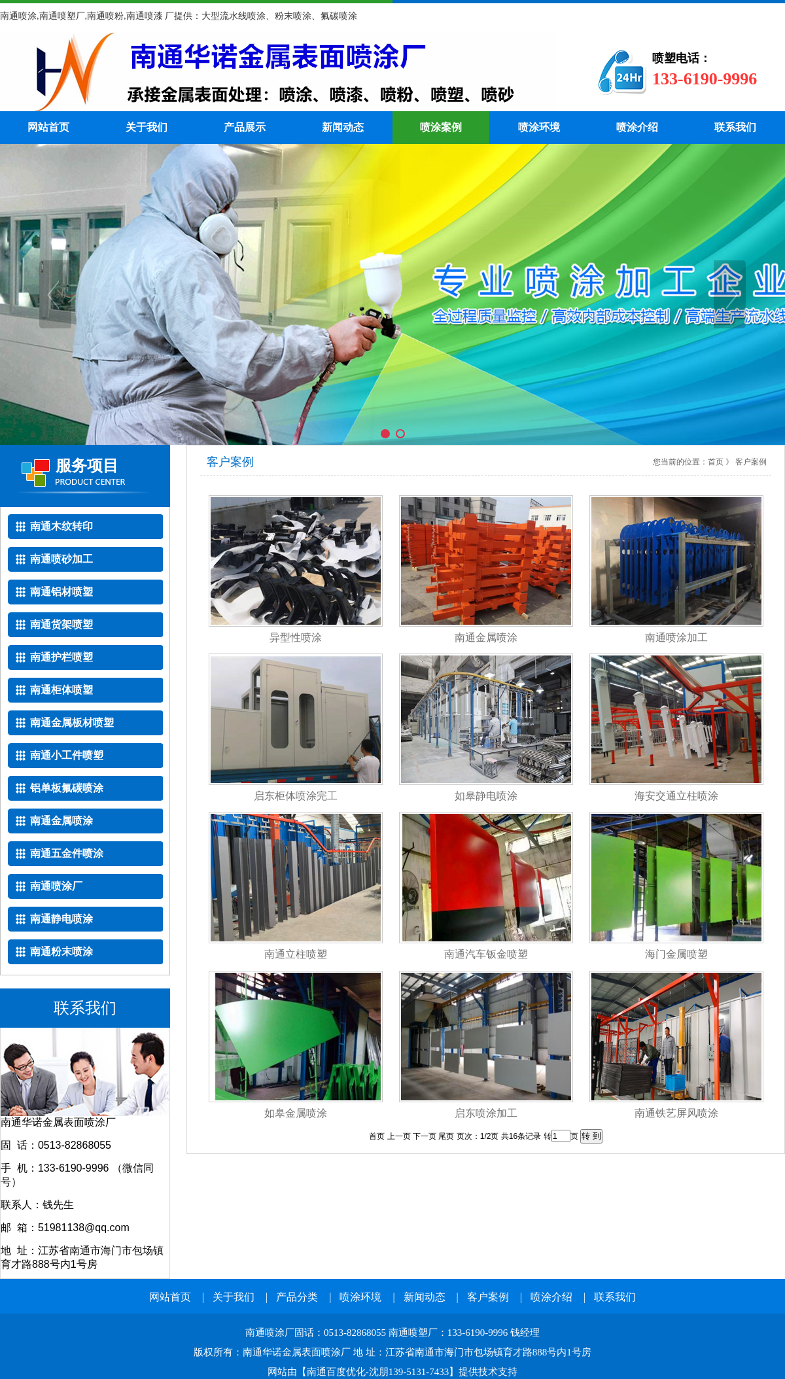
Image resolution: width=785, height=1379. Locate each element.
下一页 (424, 1136)
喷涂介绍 (637, 127)
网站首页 (48, 127)
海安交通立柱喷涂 (676, 795)
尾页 (446, 1136)
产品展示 (245, 127)
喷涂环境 (539, 127)
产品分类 (297, 1296)
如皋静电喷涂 (486, 795)
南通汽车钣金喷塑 (486, 954)
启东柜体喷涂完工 (296, 795)
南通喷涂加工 (676, 637)
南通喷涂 (278, 72)
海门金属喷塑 (676, 954)
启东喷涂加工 (486, 1113)
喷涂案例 (441, 127)
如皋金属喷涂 (295, 1113)
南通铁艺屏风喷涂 (676, 1113)
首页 (716, 461)
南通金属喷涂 (486, 637)
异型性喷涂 (296, 637)
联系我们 (735, 127)
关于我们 (146, 127)
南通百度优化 (336, 1372)
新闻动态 (343, 127)
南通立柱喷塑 (295, 954)
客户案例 (488, 1296)
